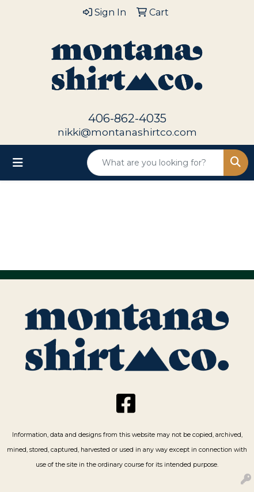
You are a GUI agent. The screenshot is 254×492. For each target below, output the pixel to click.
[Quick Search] (155, 162)
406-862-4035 (127, 118)
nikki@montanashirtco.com (127, 132)
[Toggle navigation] (18, 163)
